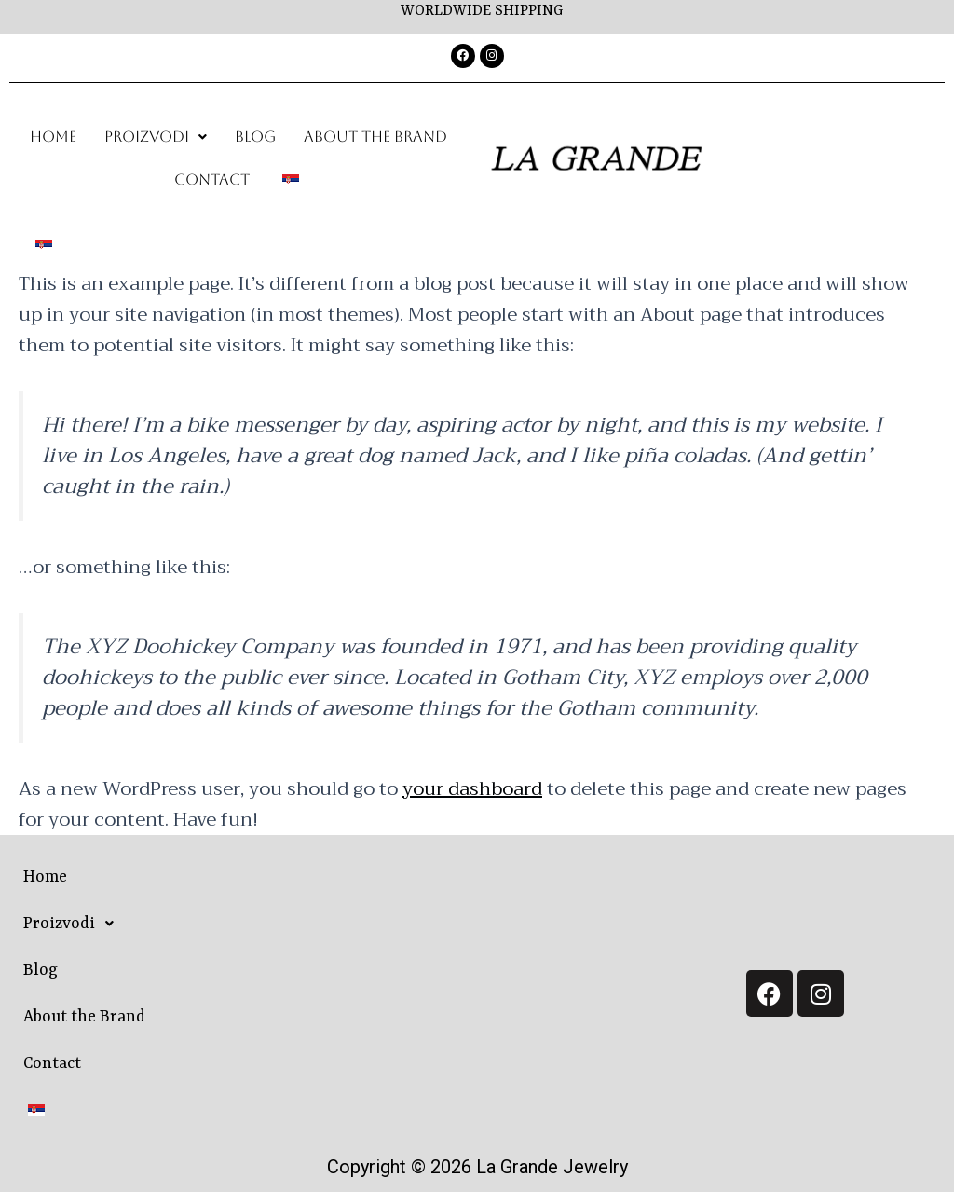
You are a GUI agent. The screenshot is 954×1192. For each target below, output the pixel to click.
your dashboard (472, 789)
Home (53, 136)
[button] (155, 137)
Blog (255, 136)
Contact (212, 179)
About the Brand (375, 136)
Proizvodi (155, 136)
